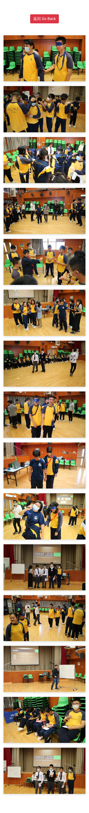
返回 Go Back (44, 18)
